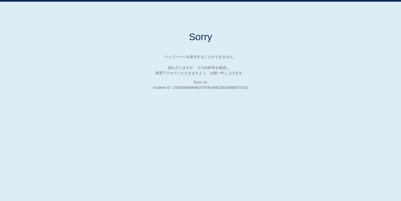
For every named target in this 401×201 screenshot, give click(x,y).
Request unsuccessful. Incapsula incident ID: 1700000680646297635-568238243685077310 (200, 100)
